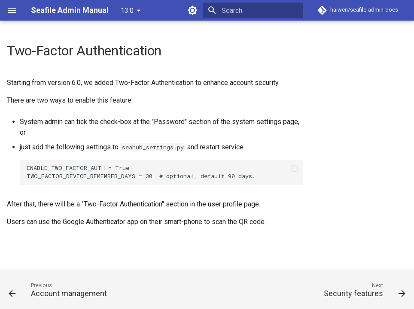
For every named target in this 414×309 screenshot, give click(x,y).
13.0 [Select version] (127, 10)
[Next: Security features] (362, 292)
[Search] (253, 10)
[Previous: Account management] (60, 292)
